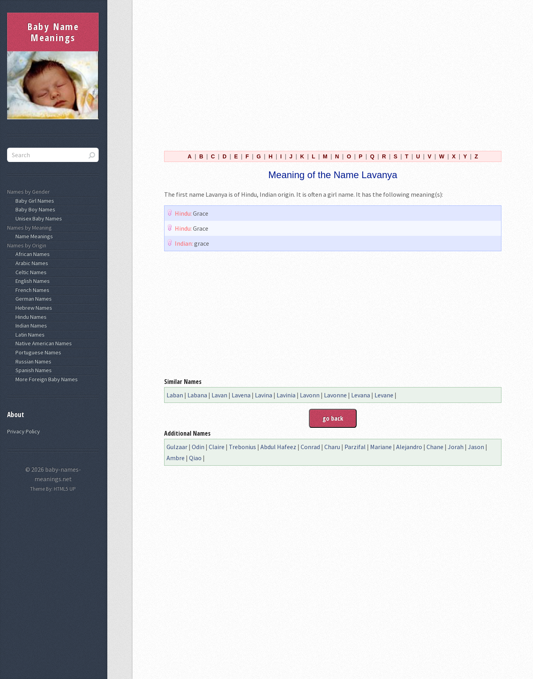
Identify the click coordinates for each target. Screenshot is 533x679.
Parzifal (355, 447)
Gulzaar (176, 447)
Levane (383, 395)
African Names (31, 254)
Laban (174, 395)
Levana (360, 395)
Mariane (381, 447)
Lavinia (286, 395)
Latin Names (29, 334)
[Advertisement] (332, 74)
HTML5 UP (65, 488)
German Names (32, 298)
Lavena (241, 395)
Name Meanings (33, 236)
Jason (476, 447)
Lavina (263, 395)
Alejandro (409, 447)
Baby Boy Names (34, 209)
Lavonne (335, 395)
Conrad (310, 447)
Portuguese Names (37, 352)
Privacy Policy (23, 431)
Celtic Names (30, 272)
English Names (31, 280)
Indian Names (30, 325)
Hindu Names (30, 316)
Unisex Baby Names (37, 218)
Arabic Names (30, 263)
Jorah (456, 447)
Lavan (219, 395)
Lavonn (310, 395)
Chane (434, 447)
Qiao (195, 458)
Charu (332, 447)
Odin (198, 447)
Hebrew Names (32, 307)
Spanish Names (32, 370)
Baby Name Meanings (53, 32)
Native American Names (42, 343)
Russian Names (32, 361)
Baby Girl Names (33, 200)
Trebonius (242, 447)
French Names (31, 289)
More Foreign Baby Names (45, 379)
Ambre (175, 458)
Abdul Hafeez (278, 447)
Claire (216, 447)
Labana (197, 395)
